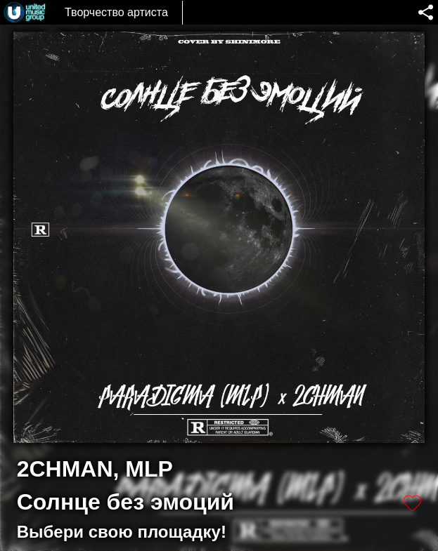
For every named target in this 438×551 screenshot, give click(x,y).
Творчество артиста (116, 12)
